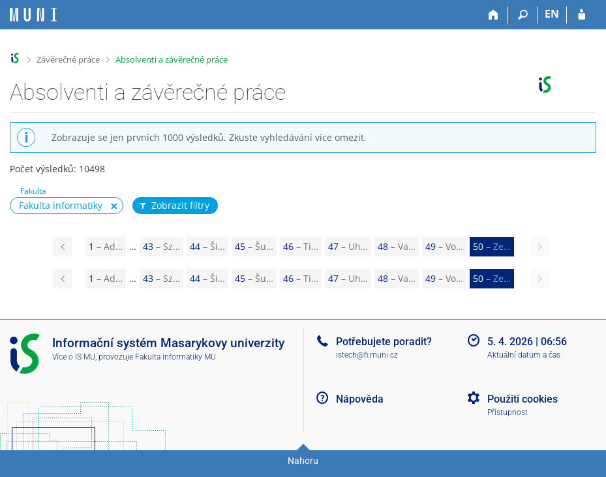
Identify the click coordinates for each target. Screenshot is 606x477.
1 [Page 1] (106, 246)
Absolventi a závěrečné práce (171, 59)
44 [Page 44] (207, 246)
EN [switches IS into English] (552, 14)
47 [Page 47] (348, 246)
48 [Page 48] (397, 246)
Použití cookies (522, 399)
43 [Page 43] (161, 246)
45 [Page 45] (254, 246)
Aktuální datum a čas (523, 355)
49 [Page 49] (444, 246)
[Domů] (493, 15)
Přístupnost (507, 412)
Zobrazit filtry (173, 205)
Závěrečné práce (68, 59)
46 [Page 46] (300, 246)
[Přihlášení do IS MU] (581, 15)
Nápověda (360, 399)
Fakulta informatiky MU (175, 357)
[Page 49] (62, 246)
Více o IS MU (73, 357)
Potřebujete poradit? (384, 341)
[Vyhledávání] (523, 15)
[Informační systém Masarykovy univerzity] (33, 14)
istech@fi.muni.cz (367, 355)
